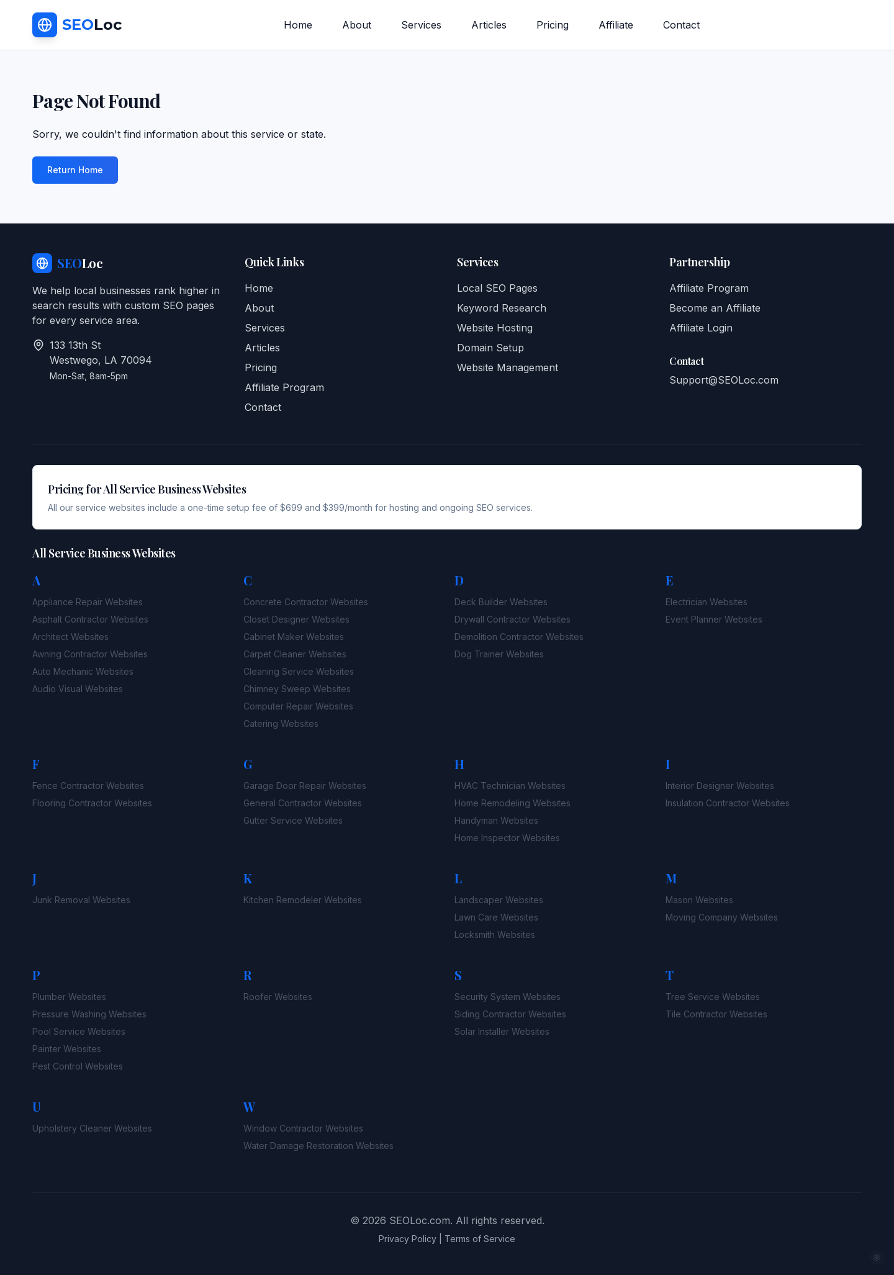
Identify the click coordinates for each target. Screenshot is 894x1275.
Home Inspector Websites (507, 837)
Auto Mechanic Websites (82, 671)
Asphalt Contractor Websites (90, 619)
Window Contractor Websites (303, 1128)
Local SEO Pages (497, 288)
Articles (489, 25)
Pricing (552, 25)
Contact (681, 25)
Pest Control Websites (77, 1066)
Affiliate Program (284, 387)
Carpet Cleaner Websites (294, 654)
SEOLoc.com (419, 1220)
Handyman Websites (496, 820)
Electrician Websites (706, 602)
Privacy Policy (407, 1238)
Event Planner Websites (714, 619)
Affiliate (615, 25)
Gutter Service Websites (293, 820)
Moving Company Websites (722, 917)
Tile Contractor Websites (716, 1014)
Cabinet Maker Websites (293, 636)
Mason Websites (699, 899)
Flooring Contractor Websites (92, 803)
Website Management (507, 367)
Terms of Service (480, 1238)
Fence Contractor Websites (88, 785)
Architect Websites (70, 636)
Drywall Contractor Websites (512, 619)
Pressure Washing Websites (89, 1014)
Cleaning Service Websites (298, 671)
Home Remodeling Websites (512, 803)
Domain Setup (490, 347)
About (356, 25)
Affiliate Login (701, 328)
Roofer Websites (277, 996)
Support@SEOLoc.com (724, 380)
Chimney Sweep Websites (297, 688)
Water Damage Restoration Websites (318, 1145)
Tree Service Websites (713, 996)
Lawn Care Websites (496, 917)
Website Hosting (495, 328)
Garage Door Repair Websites (304, 785)
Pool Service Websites (78, 1031)
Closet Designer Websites (296, 619)
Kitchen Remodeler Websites (302, 899)
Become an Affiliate (715, 308)
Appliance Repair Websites (87, 602)
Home (298, 25)
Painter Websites (66, 1048)
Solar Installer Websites (501, 1031)
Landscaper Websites (498, 899)
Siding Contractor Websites (510, 1014)
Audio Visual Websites (77, 688)
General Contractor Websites (302, 803)
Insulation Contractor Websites (728, 803)
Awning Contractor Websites (90, 654)
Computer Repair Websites (298, 706)
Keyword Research (501, 308)
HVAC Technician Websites (510, 785)
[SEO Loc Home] (77, 25)
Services (421, 25)
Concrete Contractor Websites (305, 602)
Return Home (75, 169)
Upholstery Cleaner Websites (92, 1128)
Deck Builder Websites (501, 602)
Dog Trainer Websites (499, 654)
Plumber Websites (69, 996)
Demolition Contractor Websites (519, 636)
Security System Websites (507, 996)
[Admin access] (876, 1257)
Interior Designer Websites (720, 785)
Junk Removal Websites (81, 899)
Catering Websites (280, 723)
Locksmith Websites (494, 934)
